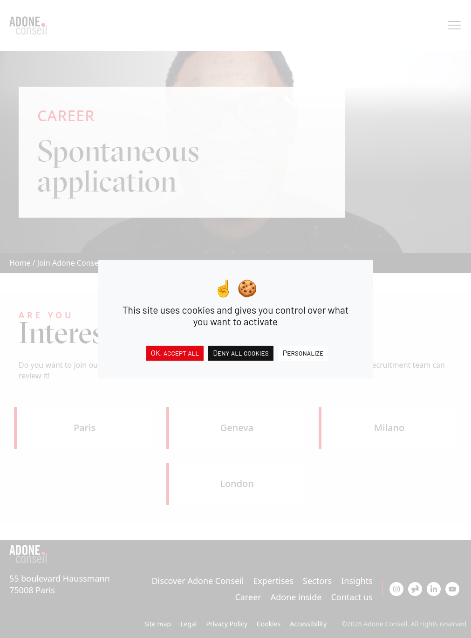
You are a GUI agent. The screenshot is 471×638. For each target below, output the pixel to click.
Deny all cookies (241, 352)
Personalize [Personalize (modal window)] (303, 352)
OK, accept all (175, 352)
